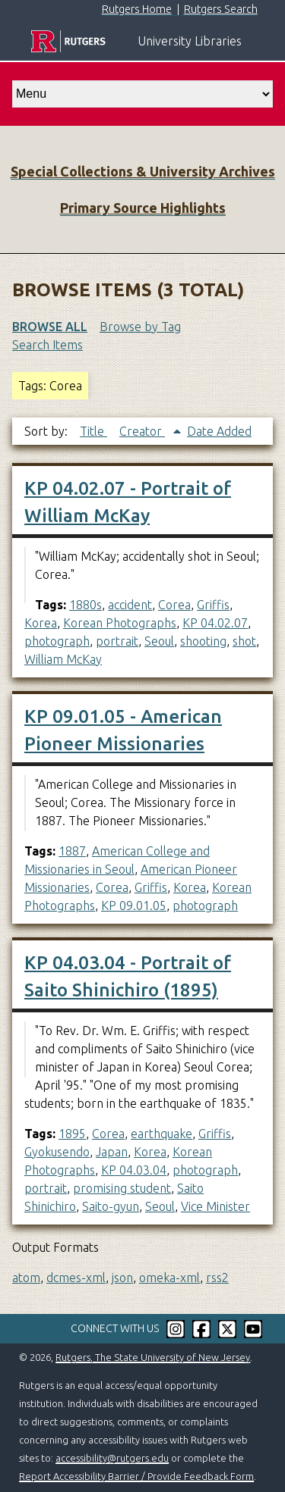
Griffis (213, 605)
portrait (117, 641)
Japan (112, 1152)
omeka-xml (169, 1277)
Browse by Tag (140, 326)
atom (26, 1277)
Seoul (159, 641)
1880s (85, 605)
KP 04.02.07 (215, 623)
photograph (57, 641)
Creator (142, 431)
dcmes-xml (76, 1277)
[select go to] (142, 94)
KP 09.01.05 (133, 905)
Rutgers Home (137, 9)
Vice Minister (215, 1206)
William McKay (63, 659)
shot (244, 641)
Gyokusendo (57, 1152)
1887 (72, 851)
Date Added (219, 431)
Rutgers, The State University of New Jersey (152, 1357)
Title (93, 431)
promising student (122, 1188)
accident (130, 605)
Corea (174, 605)
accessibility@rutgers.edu (112, 1458)
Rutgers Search (221, 9)
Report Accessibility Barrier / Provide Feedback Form (136, 1476)
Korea (40, 623)
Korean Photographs (119, 623)
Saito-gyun (110, 1206)
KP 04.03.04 (133, 1170)
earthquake (161, 1133)
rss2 (217, 1277)
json (122, 1277)
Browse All (49, 326)
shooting (203, 641)
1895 (72, 1133)
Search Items (47, 345)
